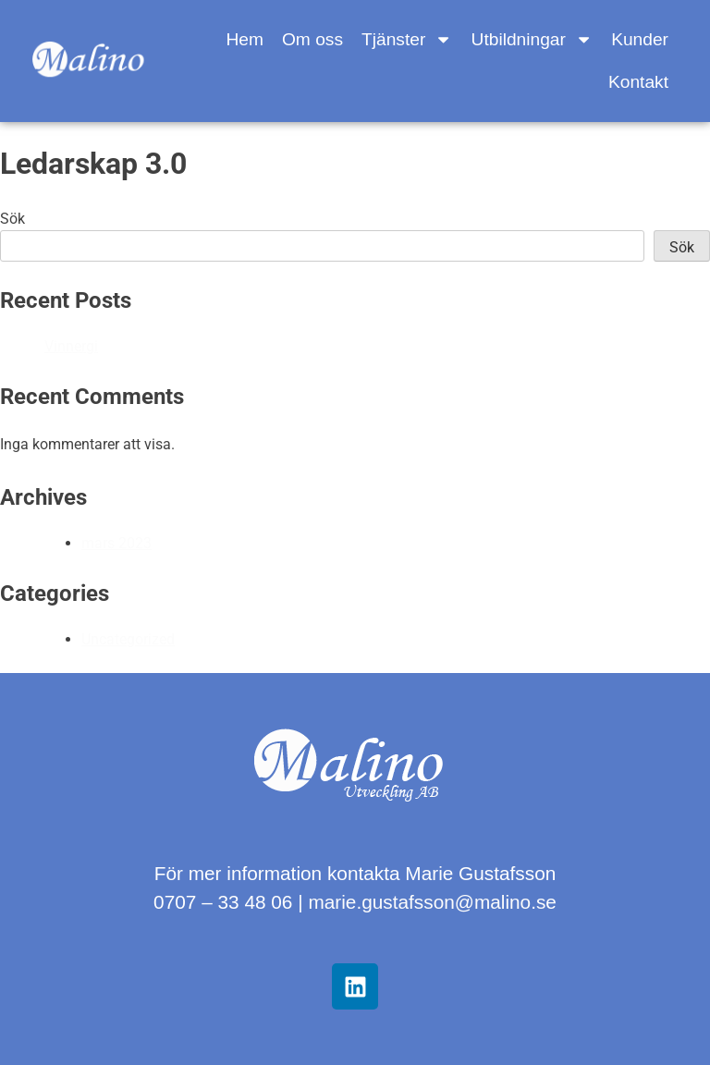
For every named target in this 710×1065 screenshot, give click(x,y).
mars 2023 (116, 543)
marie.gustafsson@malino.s (426, 901)
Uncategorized (128, 639)
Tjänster (407, 39)
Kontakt (638, 82)
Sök (12, 218)
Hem (244, 39)
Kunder (639, 39)
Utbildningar (532, 39)
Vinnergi (71, 346)
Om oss (312, 39)
